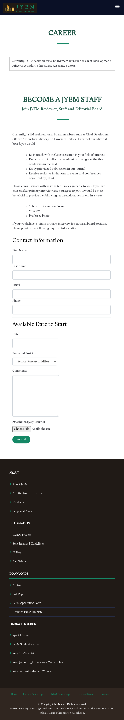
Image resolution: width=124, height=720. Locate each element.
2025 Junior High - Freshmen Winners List (38, 662)
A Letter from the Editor (27, 493)
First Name (19, 261)
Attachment (20, 432)
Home (14, 694)
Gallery (17, 552)
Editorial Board (85, 694)
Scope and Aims (22, 511)
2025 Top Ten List (23, 653)
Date (15, 345)
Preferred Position (24, 364)
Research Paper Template (27, 612)
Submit (21, 450)
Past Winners (21, 561)
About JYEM (20, 484)
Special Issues (21, 635)
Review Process (22, 534)
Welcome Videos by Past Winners (32, 671)
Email (16, 296)
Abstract (18, 585)
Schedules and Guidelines (28, 543)
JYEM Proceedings (60, 694)
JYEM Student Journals (26, 644)
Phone (16, 311)
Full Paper (19, 594)
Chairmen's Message (33, 694)
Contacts (18, 502)
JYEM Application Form (27, 603)
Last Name (19, 276)
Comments (19, 381)
